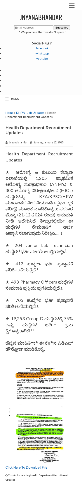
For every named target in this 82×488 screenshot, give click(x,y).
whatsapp (42, 53)
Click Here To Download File (26, 467)
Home (9, 112)
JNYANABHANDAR (41, 17)
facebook (42, 48)
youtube (42, 58)
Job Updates (35, 112)
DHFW (20, 112)
